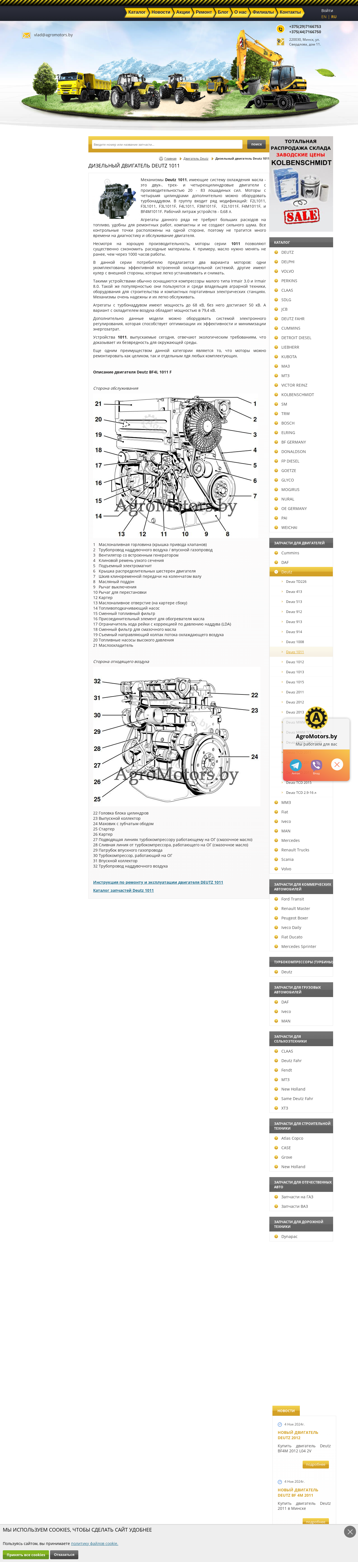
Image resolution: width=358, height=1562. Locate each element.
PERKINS (38, 280)
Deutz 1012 (45, 662)
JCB (33, 309)
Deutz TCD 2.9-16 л (51, 792)
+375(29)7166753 (305, 26)
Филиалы (167, 1508)
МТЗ (34, 375)
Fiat (34, 811)
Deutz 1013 (45, 672)
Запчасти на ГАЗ (46, 1196)
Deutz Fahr (40, 1060)
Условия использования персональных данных (177, 1523)
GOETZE (38, 470)
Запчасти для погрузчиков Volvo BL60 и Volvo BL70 (300, 827)
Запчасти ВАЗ (43, 1206)
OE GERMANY (43, 508)
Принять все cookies (26, 1554)
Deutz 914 (44, 631)
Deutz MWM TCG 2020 (54, 722)
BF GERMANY (42, 442)
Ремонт (114, 1502)
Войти (327, 10)
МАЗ (34, 366)
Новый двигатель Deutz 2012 (298, 165)
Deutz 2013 (45, 712)
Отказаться (64, 1555)
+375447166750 (296, 765)
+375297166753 (316, 766)
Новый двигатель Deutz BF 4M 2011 (298, 223)
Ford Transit (41, 899)
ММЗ (35, 802)
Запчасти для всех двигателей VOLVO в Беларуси (300, 593)
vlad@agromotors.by (53, 34)
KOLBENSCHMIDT (47, 394)
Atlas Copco (41, 1138)
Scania (36, 859)
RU (334, 16)
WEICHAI (38, 527)
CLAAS (36, 290)
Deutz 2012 (45, 702)
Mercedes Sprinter (48, 946)
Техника (165, 1502)
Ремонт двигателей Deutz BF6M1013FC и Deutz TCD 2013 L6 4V (300, 516)
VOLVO (36, 271)
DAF (34, 562)
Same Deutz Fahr (46, 1098)
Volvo (35, 868)
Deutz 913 (44, 621)
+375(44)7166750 (305, 31)
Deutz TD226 (46, 581)
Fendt (35, 1070)
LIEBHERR (39, 347)
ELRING (37, 432)
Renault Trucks (44, 849)
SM (33, 404)
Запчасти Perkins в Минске (299, 683)
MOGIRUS (39, 489)
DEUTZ (36, 252)
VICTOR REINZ (43, 385)
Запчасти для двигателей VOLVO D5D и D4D (303, 356)
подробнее (315, 194)
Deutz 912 (44, 611)
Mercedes (39, 840)
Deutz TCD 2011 (49, 752)
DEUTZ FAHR (42, 318)
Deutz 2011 (45, 692)
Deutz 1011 (45, 652)
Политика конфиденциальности (123, 1523)
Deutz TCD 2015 (49, 782)
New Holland (42, 1089)
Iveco (35, 821)
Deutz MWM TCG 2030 (54, 742)
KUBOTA (38, 356)
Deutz (36, 571)
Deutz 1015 (45, 682)
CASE (35, 1147)
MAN (35, 830)
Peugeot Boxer (44, 918)
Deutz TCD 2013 (49, 772)
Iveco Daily (40, 927)
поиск (256, 144)
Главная (170, 158)
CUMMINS (40, 328)
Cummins (39, 552)
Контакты (117, 1515)
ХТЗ (34, 1108)
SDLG (35, 299)
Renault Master (45, 908)
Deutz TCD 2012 (49, 762)
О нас (113, 1508)
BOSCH (37, 423)
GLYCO (36, 480)
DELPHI (37, 261)
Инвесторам (169, 1515)
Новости (116, 1496)
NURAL (37, 499)
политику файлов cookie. (94, 1543)
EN (324, 16)
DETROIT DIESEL (45, 337)
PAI (33, 518)
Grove (36, 1157)
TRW (34, 413)
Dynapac (38, 1236)
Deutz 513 (44, 601)
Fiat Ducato (41, 937)
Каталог (165, 1489)
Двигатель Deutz (195, 158)
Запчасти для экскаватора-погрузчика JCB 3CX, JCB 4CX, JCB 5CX (303, 285)
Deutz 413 (44, 591)
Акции (163, 1496)
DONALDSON (42, 451)
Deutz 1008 (45, 641)
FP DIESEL (39, 461)
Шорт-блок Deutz (297, 428)
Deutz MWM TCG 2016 (54, 732)
